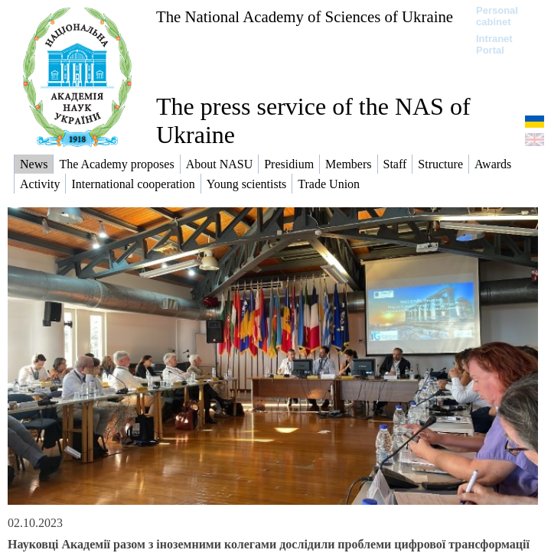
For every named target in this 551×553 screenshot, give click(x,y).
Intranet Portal (494, 44)
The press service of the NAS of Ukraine (313, 120)
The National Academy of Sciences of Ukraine (304, 16)
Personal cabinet (497, 16)
